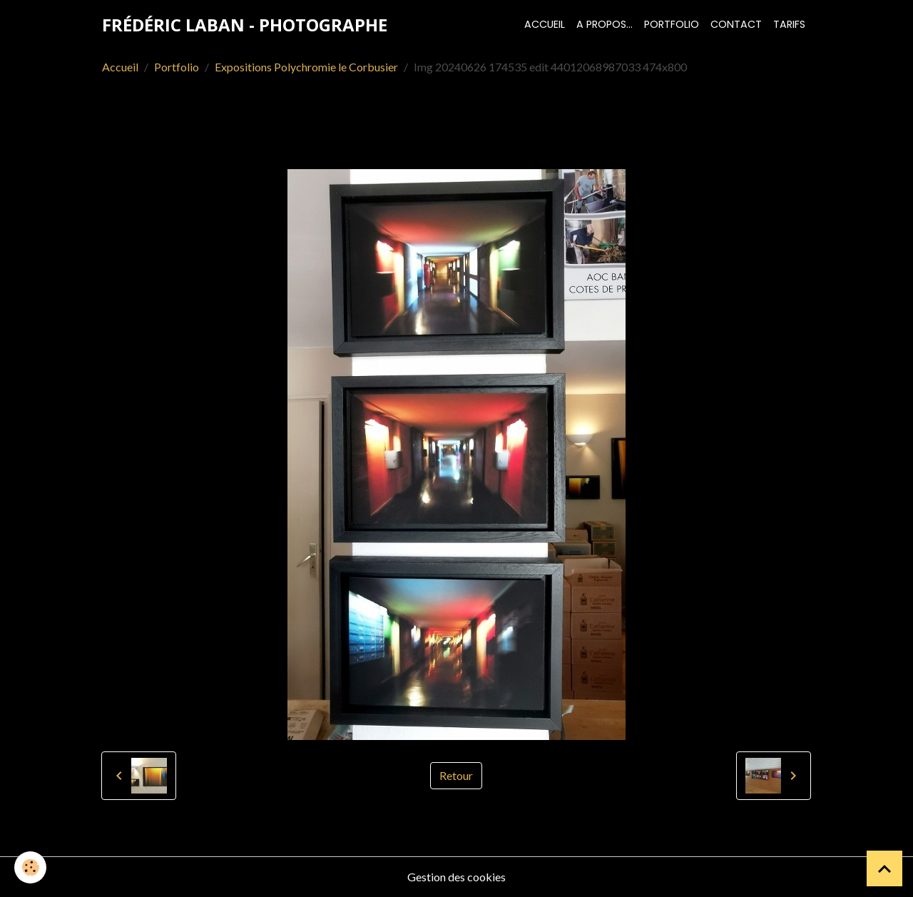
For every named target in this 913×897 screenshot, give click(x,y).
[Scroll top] (884, 868)
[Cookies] (30, 867)
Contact (736, 24)
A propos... (604, 24)
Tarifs (789, 24)
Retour (456, 775)
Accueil (544, 24)
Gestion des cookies (456, 876)
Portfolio (671, 24)
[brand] (244, 25)
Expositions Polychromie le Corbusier (306, 67)
